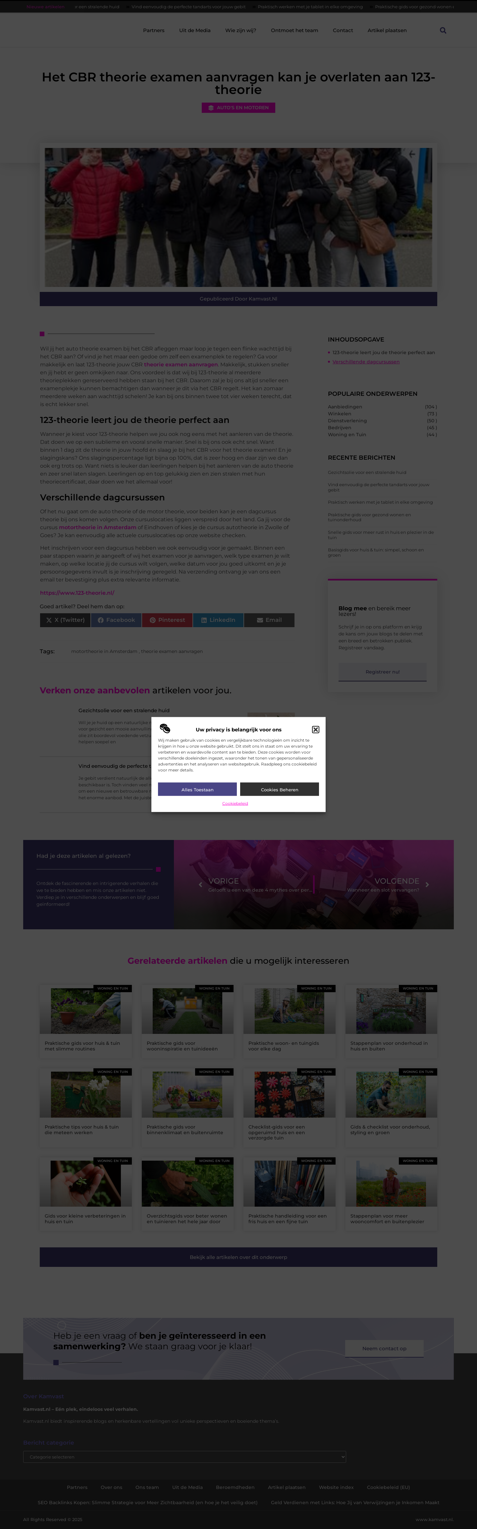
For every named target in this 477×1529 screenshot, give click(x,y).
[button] (315, 729)
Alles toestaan (198, 789)
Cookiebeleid (235, 803)
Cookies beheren (279, 789)
